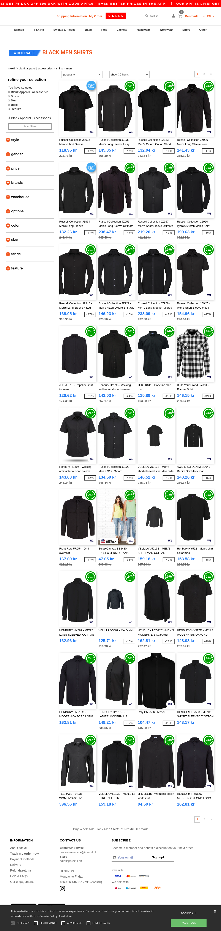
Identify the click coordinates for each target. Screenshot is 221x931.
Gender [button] (17, 147)
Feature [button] (17, 262)
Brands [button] (17, 176)
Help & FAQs (19, 870)
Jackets (122, 29)
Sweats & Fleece (65, 29)
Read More (65, 916)
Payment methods (22, 853)
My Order (95, 16)
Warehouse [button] (20, 190)
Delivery (15, 858)
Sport (186, 29)
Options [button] (17, 205)
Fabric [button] (16, 247)
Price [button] (15, 162)
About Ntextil (18, 841)
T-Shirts (38, 29)
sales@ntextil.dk (71, 854)
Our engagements (22, 875)
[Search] (156, 16)
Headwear (143, 29)
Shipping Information (72, 16)
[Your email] (130, 851)
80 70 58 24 (68, 864)
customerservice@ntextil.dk (78, 846)
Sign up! (158, 851)
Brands (19, 29)
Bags (88, 29)
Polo (104, 29)
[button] (174, 16)
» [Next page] (211, 67)
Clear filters (30, 120)
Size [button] (14, 233)
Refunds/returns (21, 864)
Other (203, 29)
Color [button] (15, 219)
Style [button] (15, 133)
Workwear (166, 29)
